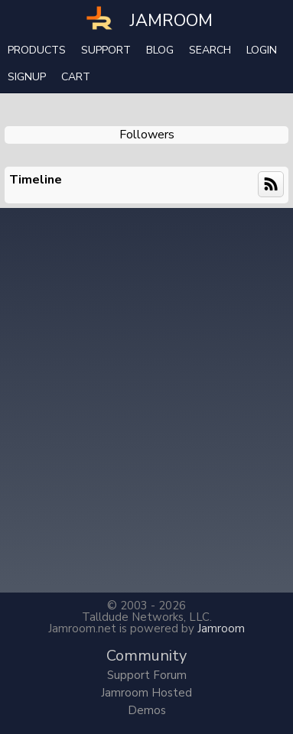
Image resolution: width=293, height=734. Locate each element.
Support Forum (147, 675)
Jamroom (221, 628)
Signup (27, 77)
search (210, 50)
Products (37, 50)
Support (106, 50)
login (261, 50)
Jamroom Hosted (146, 692)
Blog (160, 50)
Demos (147, 710)
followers (146, 134)
